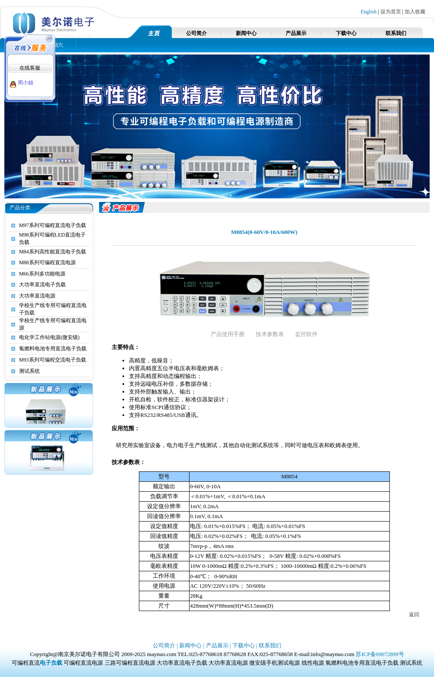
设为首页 (390, 12)
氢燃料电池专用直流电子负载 (53, 349)
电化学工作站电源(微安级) (49, 337)
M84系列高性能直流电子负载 (52, 252)
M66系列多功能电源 (42, 274)
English (369, 12)
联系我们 (396, 33)
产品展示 (296, 33)
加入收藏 (415, 12)
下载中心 (346, 33)
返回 (414, 615)
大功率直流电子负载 (42, 285)
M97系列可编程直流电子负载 (52, 225)
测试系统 (29, 371)
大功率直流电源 (37, 296)
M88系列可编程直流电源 (47, 262)
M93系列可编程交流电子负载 (52, 360)
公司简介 (196, 33)
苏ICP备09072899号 (380, 654)
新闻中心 (246, 33)
